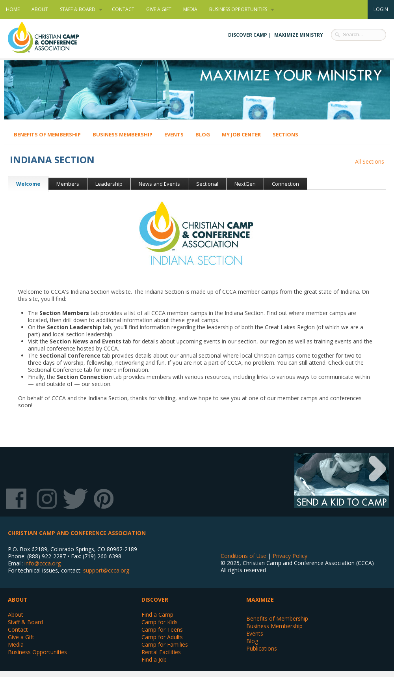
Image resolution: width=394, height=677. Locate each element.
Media (190, 9)
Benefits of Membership (47, 134)
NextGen (245, 183)
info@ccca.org (42, 563)
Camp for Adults (162, 637)
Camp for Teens (162, 629)
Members (67, 183)
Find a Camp (157, 614)
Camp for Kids (159, 622)
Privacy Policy (290, 556)
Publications (261, 648)
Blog (202, 134)
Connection (285, 183)
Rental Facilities (161, 652)
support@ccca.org (106, 570)
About (40, 9)
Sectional (207, 183)
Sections (285, 134)
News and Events (159, 183)
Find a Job (154, 659)
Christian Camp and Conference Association (51, 37)
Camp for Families (164, 644)
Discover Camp (247, 35)
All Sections (369, 161)
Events (174, 134)
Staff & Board (78, 9)
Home (13, 9)
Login (381, 9)
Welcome (24, 184)
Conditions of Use (243, 556)
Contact (123, 9)
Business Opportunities (238, 9)
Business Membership (122, 134)
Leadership (109, 183)
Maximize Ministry (298, 35)
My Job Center (241, 134)
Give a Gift (158, 9)
